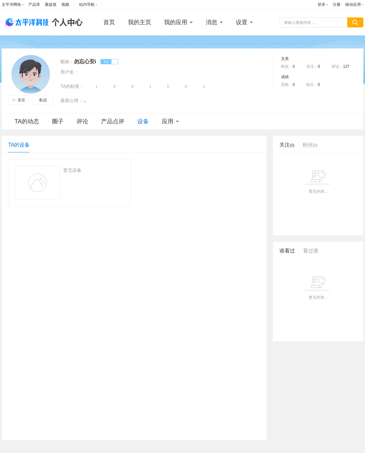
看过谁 (310, 250)
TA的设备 (19, 145)
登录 (321, 4)
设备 (143, 121)
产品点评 (112, 121)
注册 (336, 4)
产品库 (34, 4)
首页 (109, 22)
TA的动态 (27, 121)
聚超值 (51, 4)
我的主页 (139, 22)
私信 (43, 100)
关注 (18, 100)
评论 (82, 121)
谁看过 (287, 250)
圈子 (58, 121)
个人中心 (65, 22)
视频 (65, 4)
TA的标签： (72, 86)
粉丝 (310, 145)
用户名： (69, 72)
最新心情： (71, 100)
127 (346, 66)
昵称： (67, 61)
